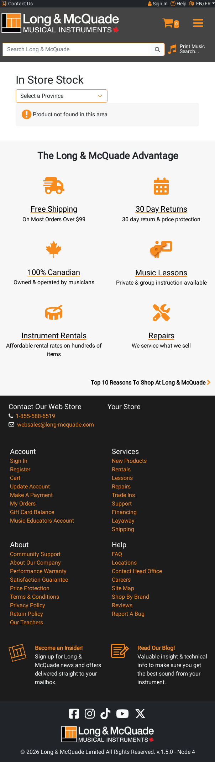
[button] (161, 20)
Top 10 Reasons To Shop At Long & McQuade (150, 383)
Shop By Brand (130, 596)
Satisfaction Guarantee (39, 579)
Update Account (30, 486)
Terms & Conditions (34, 596)
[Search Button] (158, 49)
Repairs (121, 486)
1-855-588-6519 (32, 416)
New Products (129, 460)
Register (20, 469)
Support (122, 503)
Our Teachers (26, 622)
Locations (124, 562)
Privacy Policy (27, 605)
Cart (15, 478)
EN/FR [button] (200, 3)
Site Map (123, 588)
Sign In (18, 460)
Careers (121, 579)
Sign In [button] (158, 3)
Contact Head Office (137, 571)
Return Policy (26, 613)
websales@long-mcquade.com (51, 424)
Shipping (123, 529)
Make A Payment (31, 495)
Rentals (121, 469)
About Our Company (35, 562)
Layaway (123, 520)
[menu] (197, 20)
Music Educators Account (42, 520)
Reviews (122, 605)
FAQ (117, 554)
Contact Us (17, 4)
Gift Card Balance (32, 512)
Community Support (35, 554)
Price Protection (29, 588)
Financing (124, 512)
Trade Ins (123, 495)
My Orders (23, 503)
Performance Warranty (38, 571)
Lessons (122, 478)
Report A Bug (128, 613)
